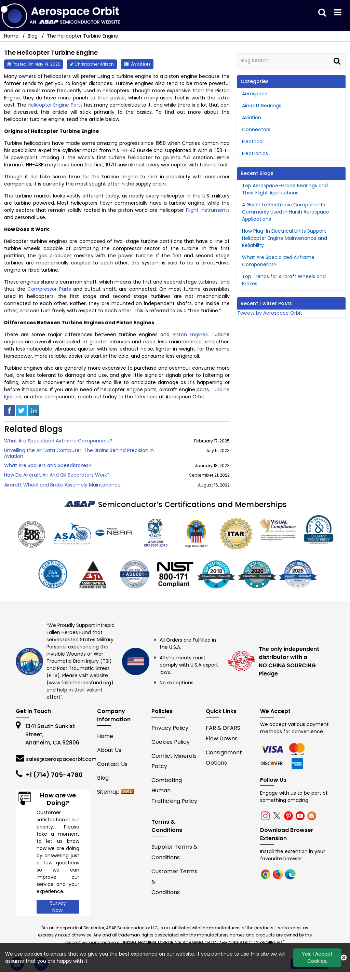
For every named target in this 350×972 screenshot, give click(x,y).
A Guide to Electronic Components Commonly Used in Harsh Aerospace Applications (285, 211)
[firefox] (297, 749)
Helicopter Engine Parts (55, 104)
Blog (33, 35)
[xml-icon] (127, 792)
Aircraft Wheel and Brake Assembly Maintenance (62, 485)
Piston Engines (190, 334)
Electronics (255, 153)
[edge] (272, 763)
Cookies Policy (170, 742)
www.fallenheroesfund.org (80, 682)
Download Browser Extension (286, 834)
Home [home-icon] (12, 35)
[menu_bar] (338, 13)
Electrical (253, 141)
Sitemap (108, 792)
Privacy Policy (169, 728)
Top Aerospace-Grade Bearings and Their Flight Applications (285, 189)
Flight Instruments (208, 210)
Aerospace (255, 93)
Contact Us (112, 764)
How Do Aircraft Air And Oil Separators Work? (57, 475)
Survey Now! (58, 907)
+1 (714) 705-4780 (54, 774)
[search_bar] (322, 13)
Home (105, 736)
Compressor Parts (49, 289)
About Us (109, 750)
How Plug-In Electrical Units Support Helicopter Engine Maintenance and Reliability (284, 238)
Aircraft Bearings (261, 105)
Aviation (140, 63)
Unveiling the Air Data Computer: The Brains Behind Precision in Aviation (79, 453)
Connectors (256, 129)
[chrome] (272, 749)
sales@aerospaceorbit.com (61, 759)
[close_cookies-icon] (344, 958)
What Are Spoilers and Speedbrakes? (47, 465)
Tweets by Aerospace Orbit (269, 313)
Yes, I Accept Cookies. (317, 957)
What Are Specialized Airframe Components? (58, 441)
